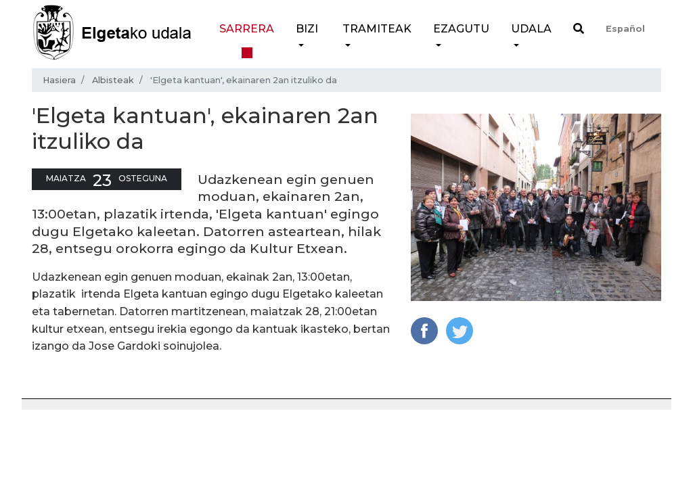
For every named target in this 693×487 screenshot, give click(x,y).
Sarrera (246, 28)
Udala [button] (531, 28)
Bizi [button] (307, 28)
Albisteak (113, 80)
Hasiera (59, 80)
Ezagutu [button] (461, 28)
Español (625, 29)
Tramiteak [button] (376, 28)
